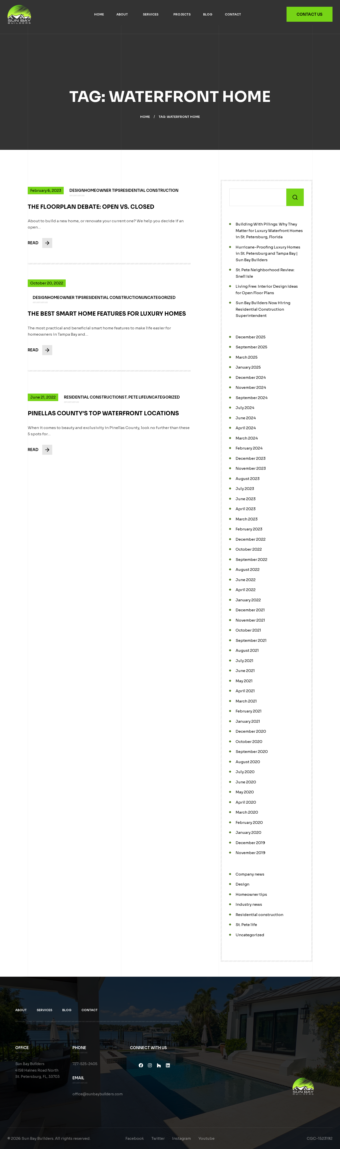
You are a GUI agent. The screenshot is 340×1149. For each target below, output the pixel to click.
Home (99, 14)
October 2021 (248, 630)
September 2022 (251, 559)
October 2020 (249, 741)
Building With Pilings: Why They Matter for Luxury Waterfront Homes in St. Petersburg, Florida (269, 230)
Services (150, 14)
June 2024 (246, 418)
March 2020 (247, 812)
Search (295, 197)
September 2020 (252, 751)
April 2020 (246, 802)
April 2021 (245, 691)
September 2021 (251, 640)
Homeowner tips (251, 894)
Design (242, 884)
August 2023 (248, 478)
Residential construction (259, 914)
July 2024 (245, 407)
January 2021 (248, 721)
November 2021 (250, 620)
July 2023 (245, 488)
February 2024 (249, 448)
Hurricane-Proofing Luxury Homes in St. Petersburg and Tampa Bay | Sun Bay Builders (268, 253)
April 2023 (246, 508)
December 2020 (251, 731)
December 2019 (250, 842)
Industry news (249, 904)
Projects (182, 14)
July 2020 (245, 771)
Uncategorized (250, 934)
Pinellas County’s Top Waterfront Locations (103, 417)
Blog (207, 14)
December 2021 (250, 610)
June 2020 (246, 782)
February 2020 (249, 822)
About (122, 14)
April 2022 (246, 589)
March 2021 (246, 701)
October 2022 (249, 549)
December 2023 (251, 458)
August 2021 (247, 650)
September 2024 (252, 397)
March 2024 (247, 438)
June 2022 (246, 579)
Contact (233, 14)
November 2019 (250, 852)
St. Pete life (246, 924)
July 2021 (244, 660)
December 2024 (251, 377)
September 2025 (251, 347)
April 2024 (246, 428)
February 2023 (249, 529)
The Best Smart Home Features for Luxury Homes (106, 317)
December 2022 (251, 539)
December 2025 (251, 337)
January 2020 (248, 832)
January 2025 (248, 367)
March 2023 (247, 519)
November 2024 (251, 387)
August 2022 (248, 569)
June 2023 (246, 498)
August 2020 (248, 761)
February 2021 (249, 711)
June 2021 (245, 670)
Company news (250, 874)
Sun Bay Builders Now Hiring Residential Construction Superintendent (263, 309)
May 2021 (244, 681)
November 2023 (251, 468)
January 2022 (248, 600)
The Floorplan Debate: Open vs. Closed (91, 210)
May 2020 (245, 792)
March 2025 (247, 357)
